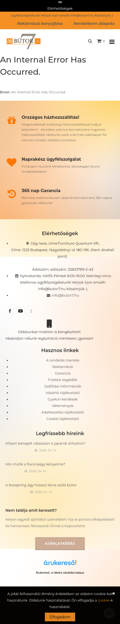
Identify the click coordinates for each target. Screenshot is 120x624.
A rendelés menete (62, 360)
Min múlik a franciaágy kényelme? (35, 464)
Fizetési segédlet (63, 379)
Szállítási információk (62, 386)
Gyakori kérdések (63, 399)
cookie (103, 600)
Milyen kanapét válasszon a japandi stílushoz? (45, 443)
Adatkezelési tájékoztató (62, 412)
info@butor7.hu (62, 295)
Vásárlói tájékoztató (63, 392)
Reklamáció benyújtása (40, 23)
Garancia (62, 373)
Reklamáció (62, 366)
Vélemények (63, 405)
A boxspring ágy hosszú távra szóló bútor (41, 485)
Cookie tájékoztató (62, 418)
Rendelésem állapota (94, 23)
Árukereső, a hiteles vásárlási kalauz (60, 572)
